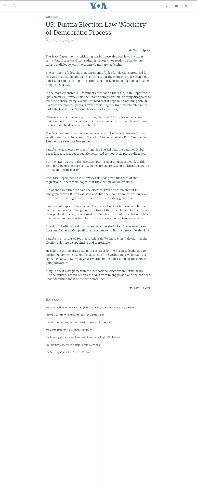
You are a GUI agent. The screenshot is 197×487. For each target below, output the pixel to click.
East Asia (52, 17)
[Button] (134, 50)
